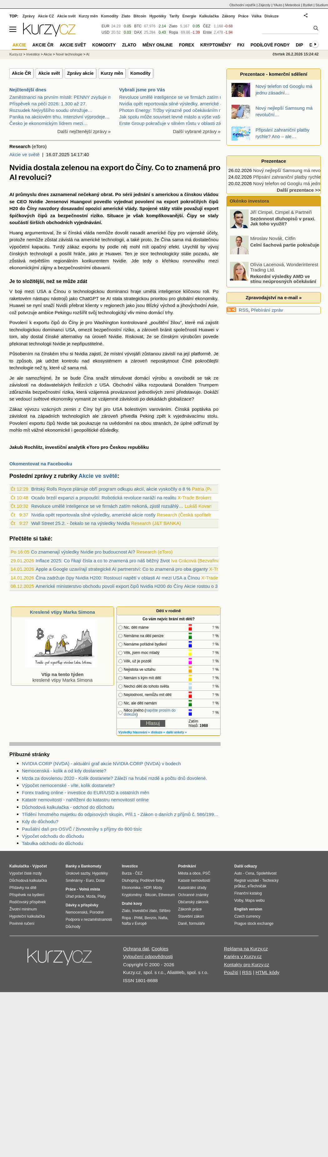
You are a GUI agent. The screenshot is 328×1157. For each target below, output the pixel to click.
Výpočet (39, 866)
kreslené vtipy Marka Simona (61, 674)
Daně (182, 923)
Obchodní (123, 384)
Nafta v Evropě (134, 923)
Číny (32, 208)
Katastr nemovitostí (194, 880)
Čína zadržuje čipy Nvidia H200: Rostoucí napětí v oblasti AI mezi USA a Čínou (118, 577)
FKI (240, 44)
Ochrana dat (136, 948)
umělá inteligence (162, 291)
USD (105, 32)
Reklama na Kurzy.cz (246, 948)
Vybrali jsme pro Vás (142, 89)
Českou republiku (129, 447)
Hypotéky (157, 16)
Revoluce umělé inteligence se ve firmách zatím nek (173, 97)
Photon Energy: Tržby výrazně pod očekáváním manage (177, 110)
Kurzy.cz (15, 54)
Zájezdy (264, 5)
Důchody (73, 926)
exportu (89, 246)
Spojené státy (154, 208)
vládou (210, 194)
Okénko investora (248, 201)
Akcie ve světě (24, 154)
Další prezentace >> (299, 190)
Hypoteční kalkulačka (27, 916)
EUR (105, 26)
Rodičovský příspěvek (27, 902)
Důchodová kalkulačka (28, 880)
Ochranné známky (193, 895)
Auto (238, 873)
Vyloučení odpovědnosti (148, 956)
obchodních (59, 222)
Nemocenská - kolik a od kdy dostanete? (64, 770)
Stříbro (164, 911)
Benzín (150, 918)
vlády (131, 208)
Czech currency (247, 916)
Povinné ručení (21, 923)
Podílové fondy (270, 44)
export (171, 201)
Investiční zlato (144, 911)
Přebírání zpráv (267, 310)
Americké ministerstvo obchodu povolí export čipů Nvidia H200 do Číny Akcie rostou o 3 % (129, 586)
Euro (90, 880)
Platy (101, 896)
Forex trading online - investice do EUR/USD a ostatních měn (85, 792)
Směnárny (74, 880)
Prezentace (273, 161)
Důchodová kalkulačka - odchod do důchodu (68, 807)
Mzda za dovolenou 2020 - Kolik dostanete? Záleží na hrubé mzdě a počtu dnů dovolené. (114, 778)
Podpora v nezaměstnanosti (89, 919)
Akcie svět (49, 73)
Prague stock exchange (253, 923)
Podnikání (187, 866)
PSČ (207, 873)
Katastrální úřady (192, 888)
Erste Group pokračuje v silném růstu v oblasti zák (171, 123)
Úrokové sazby (78, 873)
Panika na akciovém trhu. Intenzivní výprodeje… (59, 116)
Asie (212, 305)
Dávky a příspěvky (82, 905)
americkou (167, 194)
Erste (207, 32)
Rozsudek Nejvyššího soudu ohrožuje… (50, 110)
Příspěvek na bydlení (26, 895)
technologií (41, 253)
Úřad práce (75, 896)
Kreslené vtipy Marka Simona (62, 612)
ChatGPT (89, 298)
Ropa (173, 32)
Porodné (97, 912)
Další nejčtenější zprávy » (84, 131)
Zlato (173, 26)
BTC (138, 26)
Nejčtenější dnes (27, 89)
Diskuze (272, 16)
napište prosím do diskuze (150, 712)
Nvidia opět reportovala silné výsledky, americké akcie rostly (93, 514)
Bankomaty (91, 866)
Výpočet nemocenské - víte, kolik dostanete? (68, 785)
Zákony (228, 16)
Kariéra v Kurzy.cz (243, 956)
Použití (231, 972)
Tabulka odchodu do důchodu (52, 843)
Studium (322, 5)
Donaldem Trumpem (197, 384)
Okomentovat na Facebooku (40, 463)
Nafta (162, 918)
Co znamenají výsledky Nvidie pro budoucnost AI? (83, 551)
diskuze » (158, 732)
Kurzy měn (112, 73)
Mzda (90, 896)
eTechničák (257, 886)
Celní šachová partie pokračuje (284, 270)
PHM (138, 918)
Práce (243, 16)
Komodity (140, 73)
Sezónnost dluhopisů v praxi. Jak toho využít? (282, 247)
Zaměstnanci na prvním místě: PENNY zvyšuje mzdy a (66, 97)
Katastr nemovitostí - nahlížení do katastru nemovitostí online (85, 799)
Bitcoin (139, 16)
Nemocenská (76, 912)
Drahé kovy (132, 903)
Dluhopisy (130, 880)
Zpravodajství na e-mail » (273, 297)
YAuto (277, 5)
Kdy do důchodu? (40, 821)
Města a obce (189, 873)
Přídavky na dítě (23, 888)
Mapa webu (255, 900)
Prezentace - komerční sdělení (273, 74)
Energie (189, 16)
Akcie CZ (46, 16)
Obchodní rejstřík (243, 5)
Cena (249, 873)
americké (113, 208)
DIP (299, 44)
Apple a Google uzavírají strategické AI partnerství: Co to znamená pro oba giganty (122, 569)
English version (248, 909)
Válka (256, 16)
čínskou (193, 194)
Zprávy (28, 16)
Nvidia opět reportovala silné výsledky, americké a (171, 103)
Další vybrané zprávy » (197, 131)
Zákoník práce (190, 909)
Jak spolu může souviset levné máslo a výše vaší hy (173, 116)
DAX (138, 32)
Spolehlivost (266, 873)
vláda (89, 232)
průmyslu (26, 194)
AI (11, 194)
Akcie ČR (21, 73)
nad (85, 360)
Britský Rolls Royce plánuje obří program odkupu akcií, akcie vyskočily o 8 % (111, 489)
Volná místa (89, 889)
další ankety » (176, 732)
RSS (243, 310)
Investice (33, 54)
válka (141, 384)
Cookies (160, 948)
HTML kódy (267, 972)
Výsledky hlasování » (134, 732)
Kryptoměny (215, 44)
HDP (147, 888)
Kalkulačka (209, 16)
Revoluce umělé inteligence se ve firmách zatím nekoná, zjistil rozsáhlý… (107, 506)
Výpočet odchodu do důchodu (53, 836)
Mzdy (157, 888)
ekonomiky (206, 298)
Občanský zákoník (193, 902)
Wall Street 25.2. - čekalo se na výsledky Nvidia (80, 523)
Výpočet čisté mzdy (25, 873)
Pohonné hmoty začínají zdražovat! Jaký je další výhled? (285, 221)
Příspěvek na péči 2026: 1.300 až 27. (48, 103)
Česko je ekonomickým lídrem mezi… (48, 123)
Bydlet (308, 5)
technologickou (89, 291)
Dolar (100, 880)
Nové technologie (69, 54)
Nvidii (61, 305)
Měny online (157, 44)
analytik (77, 447)
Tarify (174, 16)
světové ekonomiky (53, 398)
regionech (114, 305)
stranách (162, 423)
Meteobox (292, 5)
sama (178, 239)
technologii (113, 239)
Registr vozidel (246, 880)
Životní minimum (23, 909)
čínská (75, 232)
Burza (127, 873)
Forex (186, 44)
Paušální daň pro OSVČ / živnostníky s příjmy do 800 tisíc (82, 829)
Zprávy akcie (80, 73)
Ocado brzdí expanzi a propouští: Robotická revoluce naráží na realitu (103, 497)
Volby (238, 900)
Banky (71, 866)
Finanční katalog (248, 893)
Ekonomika (131, 888)
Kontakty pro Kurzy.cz (246, 964)
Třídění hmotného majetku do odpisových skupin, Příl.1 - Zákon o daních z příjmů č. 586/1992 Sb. (121, 814)
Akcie (47, 54)
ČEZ (207, 26)
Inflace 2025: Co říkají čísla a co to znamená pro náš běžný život (103, 560)
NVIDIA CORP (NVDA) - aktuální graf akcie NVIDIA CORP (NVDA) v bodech (101, 763)
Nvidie (36, 201)
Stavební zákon (191, 916)
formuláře (197, 923)
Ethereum (166, 895)
